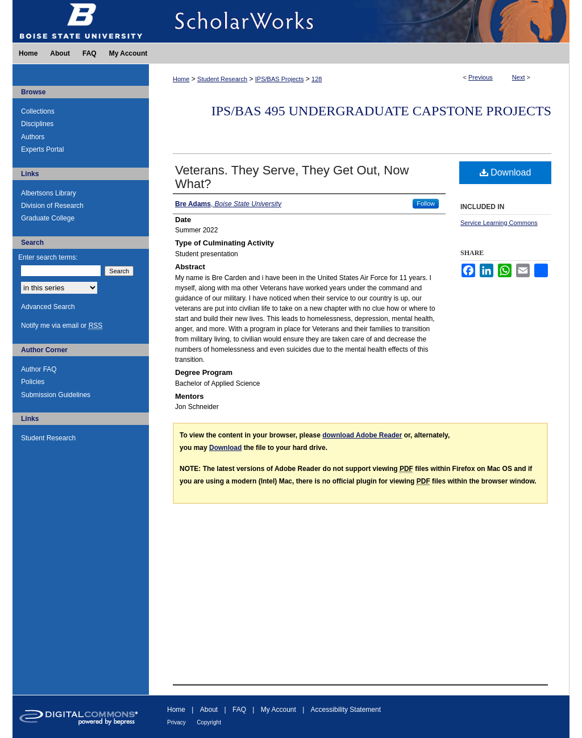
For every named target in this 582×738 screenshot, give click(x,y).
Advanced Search (48, 307)
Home (181, 79)
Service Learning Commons (499, 222)
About (209, 710)
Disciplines (37, 124)
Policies (32, 382)
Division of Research (52, 206)
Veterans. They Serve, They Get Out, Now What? (292, 177)
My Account (278, 710)
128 (316, 79)
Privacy (176, 722)
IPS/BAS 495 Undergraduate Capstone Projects (381, 110)
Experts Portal (42, 149)
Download (505, 172)
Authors (32, 137)
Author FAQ (39, 369)
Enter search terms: (48, 257)
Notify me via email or (61, 326)
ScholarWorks (359, 21)
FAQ (239, 710)
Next (518, 77)
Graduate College (47, 218)
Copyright (209, 722)
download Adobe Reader (362, 435)
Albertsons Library (48, 193)
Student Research (222, 79)
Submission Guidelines (55, 395)
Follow (426, 203)
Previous (480, 77)
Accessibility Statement (346, 710)
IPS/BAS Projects (279, 79)
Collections (38, 111)
